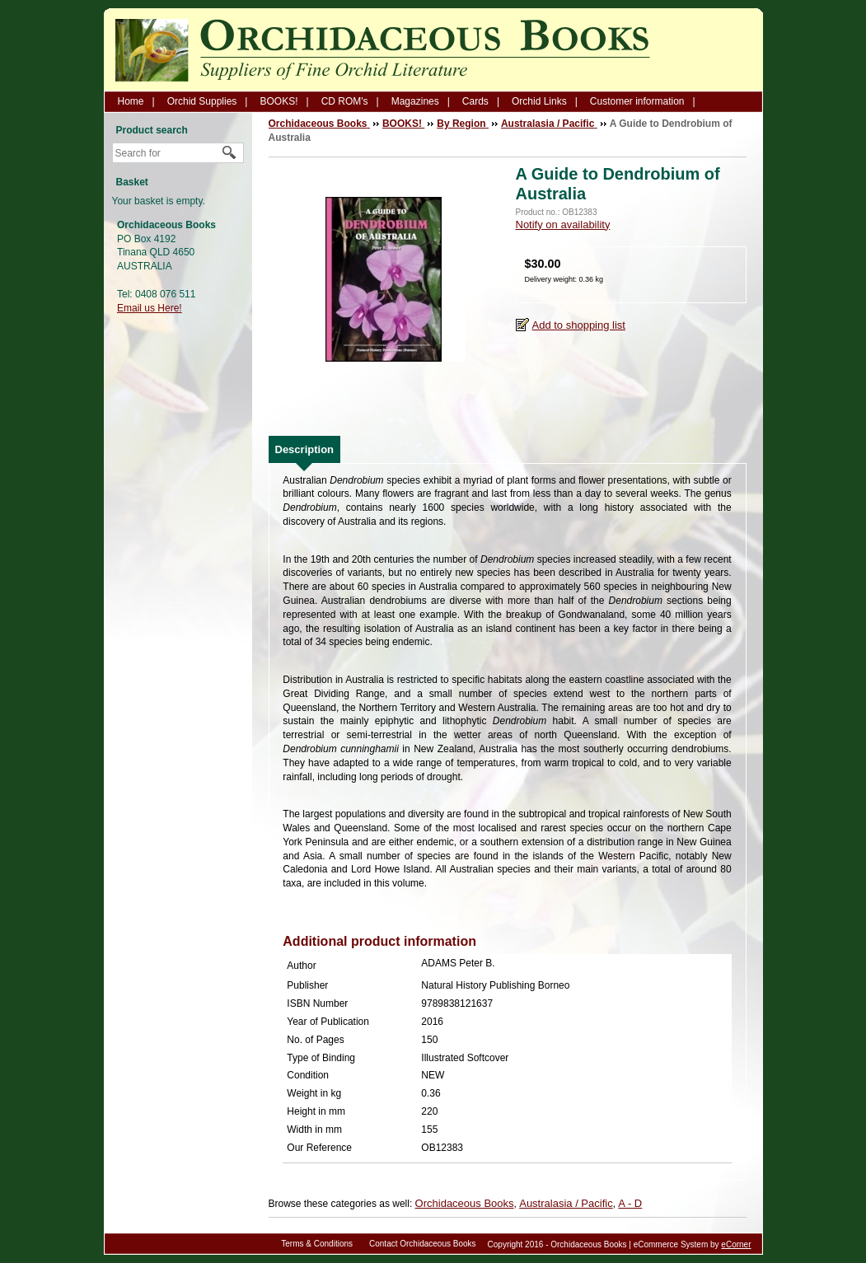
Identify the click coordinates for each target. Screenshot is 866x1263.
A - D (630, 1203)
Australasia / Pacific (565, 1203)
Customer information (637, 101)
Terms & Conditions (317, 1243)
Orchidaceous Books (464, 1203)
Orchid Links (539, 101)
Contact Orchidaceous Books (422, 1243)
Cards (475, 101)
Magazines (415, 101)
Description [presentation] (305, 449)
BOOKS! (278, 101)
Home (131, 101)
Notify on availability (563, 224)
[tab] (305, 449)
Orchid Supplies (202, 101)
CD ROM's (344, 101)
